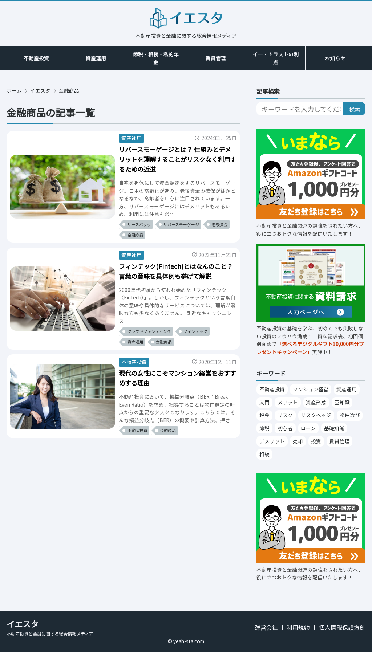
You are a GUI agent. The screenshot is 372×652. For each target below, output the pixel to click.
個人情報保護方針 (342, 628)
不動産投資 (36, 58)
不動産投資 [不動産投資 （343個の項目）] (272, 389)
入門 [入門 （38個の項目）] (264, 402)
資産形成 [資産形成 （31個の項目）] (316, 402)
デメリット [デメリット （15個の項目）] (272, 441)
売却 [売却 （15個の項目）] (298, 441)
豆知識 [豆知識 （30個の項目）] (342, 402)
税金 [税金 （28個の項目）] (264, 415)
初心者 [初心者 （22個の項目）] (285, 428)
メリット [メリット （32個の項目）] (288, 402)
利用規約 (298, 628)
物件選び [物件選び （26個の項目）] (350, 415)
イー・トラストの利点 (276, 58)
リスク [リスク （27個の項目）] (285, 415)
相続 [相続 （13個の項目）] (264, 454)
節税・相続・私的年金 (156, 58)
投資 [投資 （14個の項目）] (316, 441)
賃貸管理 (216, 58)
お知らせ (335, 58)
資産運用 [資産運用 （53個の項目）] (346, 389)
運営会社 (266, 628)
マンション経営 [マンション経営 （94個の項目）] (310, 389)
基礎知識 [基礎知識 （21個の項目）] (334, 428)
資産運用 (96, 58)
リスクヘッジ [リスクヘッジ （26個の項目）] (316, 415)
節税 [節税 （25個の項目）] (264, 428)
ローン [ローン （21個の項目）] (308, 428)
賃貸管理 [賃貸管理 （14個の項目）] (339, 441)
